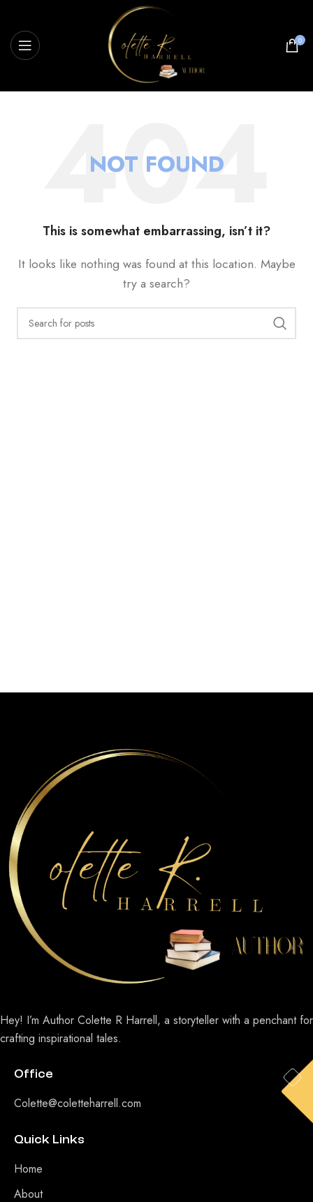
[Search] (156, 323)
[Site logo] (156, 44)
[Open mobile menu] (25, 45)
